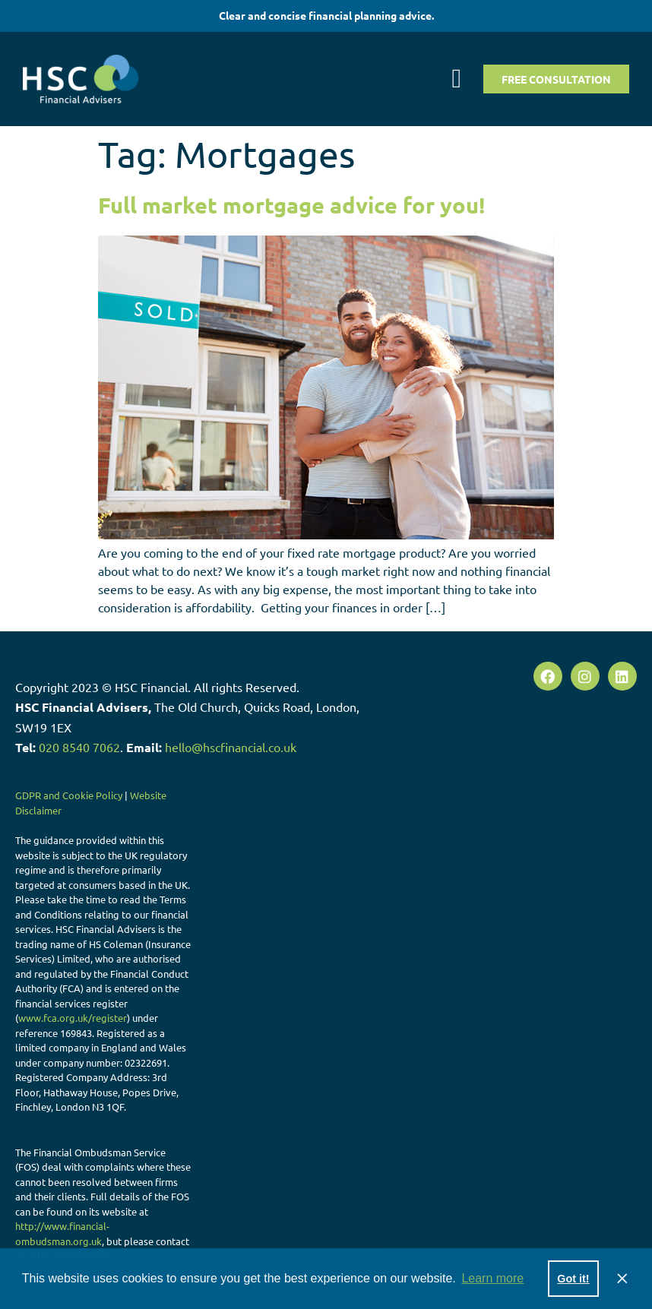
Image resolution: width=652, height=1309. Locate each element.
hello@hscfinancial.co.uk (230, 746)
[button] (456, 78)
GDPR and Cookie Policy (68, 795)
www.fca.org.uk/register (72, 1017)
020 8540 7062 (79, 746)
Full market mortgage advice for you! (291, 205)
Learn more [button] (492, 1278)
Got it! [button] (573, 1279)
